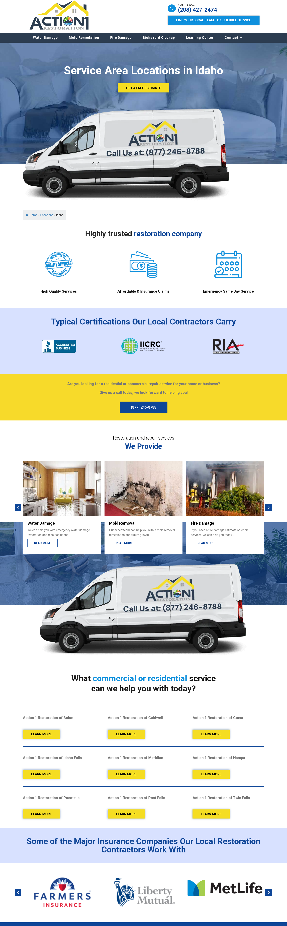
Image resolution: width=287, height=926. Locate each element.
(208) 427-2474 (197, 10)
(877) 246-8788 (143, 411)
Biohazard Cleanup (159, 41)
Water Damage (45, 41)
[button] (18, 511)
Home (31, 219)
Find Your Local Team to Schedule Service (213, 20)
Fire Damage (121, 41)
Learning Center (199, 41)
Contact (231, 41)
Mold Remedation (84, 41)
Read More (42, 547)
